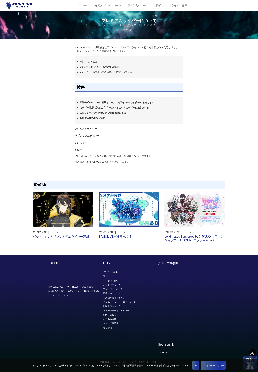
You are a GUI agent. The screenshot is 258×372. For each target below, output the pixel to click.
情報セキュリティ (112, 293)
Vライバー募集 (178, 6)
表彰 (158, 6)
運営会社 (107, 327)
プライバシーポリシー (114, 289)
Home (106, 27)
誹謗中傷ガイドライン (114, 306)
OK (195, 365)
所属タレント (106, 6)
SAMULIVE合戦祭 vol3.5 (115, 238)
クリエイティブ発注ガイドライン (119, 302)
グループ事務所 (110, 323)
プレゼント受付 (110, 280)
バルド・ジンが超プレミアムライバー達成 (61, 238)
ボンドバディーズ (112, 285)
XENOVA (163, 352)
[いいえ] (254, 365)
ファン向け (137, 6)
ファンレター (109, 276)
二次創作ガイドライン (114, 297)
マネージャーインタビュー (116, 310)
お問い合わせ (109, 315)
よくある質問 (109, 319)
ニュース (79, 6)
